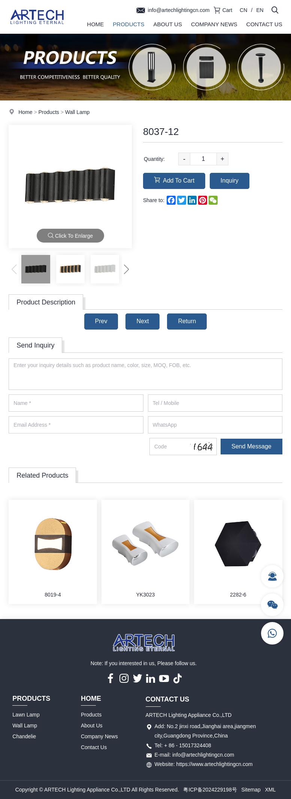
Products (128, 24)
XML (270, 790)
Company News (214, 24)
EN (259, 10)
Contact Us (264, 24)
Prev (101, 321)
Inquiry (230, 180)
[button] (127, 269)
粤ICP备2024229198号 (210, 790)
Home (95, 24)
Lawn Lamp (25, 715)
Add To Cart (174, 180)
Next (142, 321)
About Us (168, 24)
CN (243, 10)
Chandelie (24, 736)
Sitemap (250, 790)
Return (187, 321)
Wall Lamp (77, 112)
